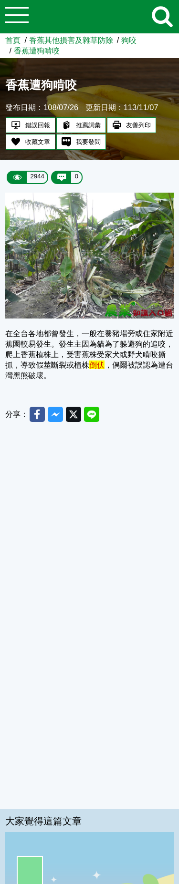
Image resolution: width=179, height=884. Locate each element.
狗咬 (129, 40)
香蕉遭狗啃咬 (37, 50)
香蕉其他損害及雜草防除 (71, 40)
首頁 (13, 40)
